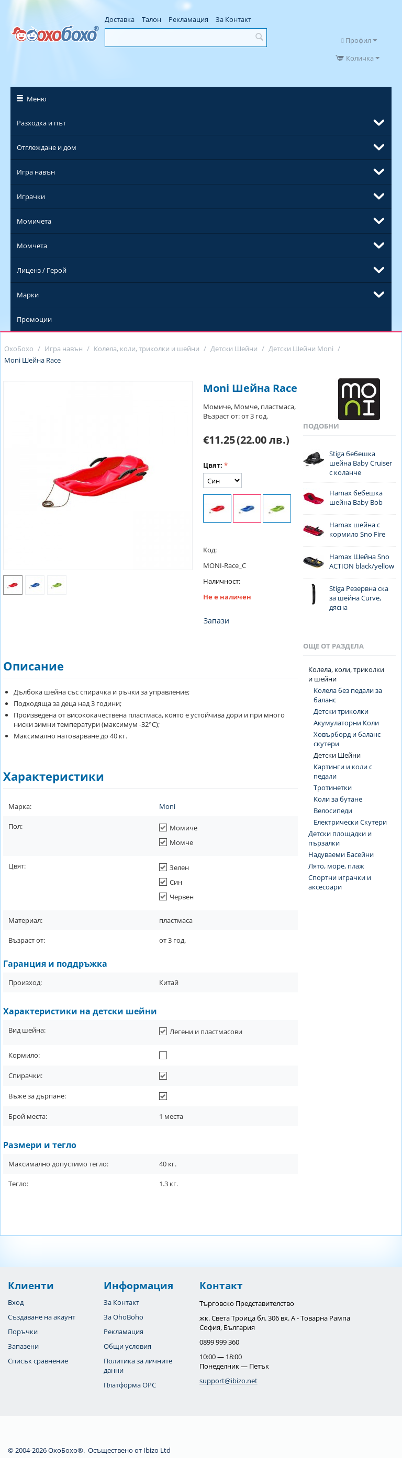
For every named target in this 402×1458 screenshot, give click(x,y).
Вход (16, 1302)
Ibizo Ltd (157, 1450)
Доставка (120, 19)
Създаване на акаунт (41, 1317)
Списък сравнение (38, 1361)
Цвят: (212, 465)
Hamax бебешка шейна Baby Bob (356, 497)
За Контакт (233, 19)
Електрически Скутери (350, 822)
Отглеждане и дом (46, 147)
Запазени (23, 1346)
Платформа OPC (130, 1385)
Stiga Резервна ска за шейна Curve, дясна (358, 598)
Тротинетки (333, 787)
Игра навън (36, 172)
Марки (28, 294)
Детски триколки (341, 711)
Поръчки (23, 1331)
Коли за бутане (338, 799)
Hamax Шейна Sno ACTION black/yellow (361, 561)
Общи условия (127, 1346)
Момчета (32, 245)
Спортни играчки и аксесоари (339, 882)
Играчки (31, 196)
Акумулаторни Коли (346, 722)
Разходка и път (41, 123)
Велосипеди (333, 810)
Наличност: (221, 581)
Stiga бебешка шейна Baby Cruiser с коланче (360, 463)
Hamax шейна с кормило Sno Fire (357, 529)
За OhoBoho (123, 1317)
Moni (167, 806)
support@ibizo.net (228, 1380)
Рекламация (188, 19)
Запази (216, 621)
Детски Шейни (337, 755)
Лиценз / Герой (41, 270)
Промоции (34, 319)
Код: (210, 549)
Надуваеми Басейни (341, 854)
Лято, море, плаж (336, 866)
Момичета (34, 221)
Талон (151, 19)
